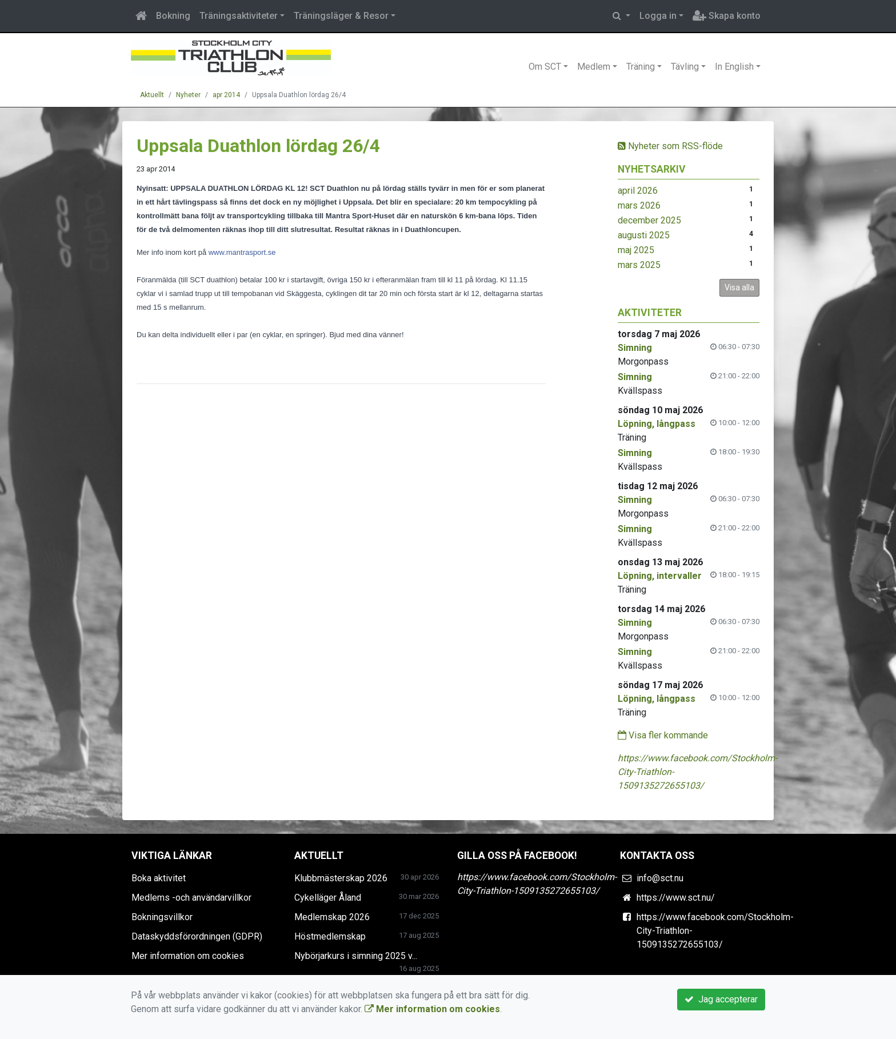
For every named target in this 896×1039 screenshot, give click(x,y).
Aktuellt (152, 95)
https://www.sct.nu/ (676, 897)
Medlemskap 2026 (332, 917)
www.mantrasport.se (242, 252)
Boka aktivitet (158, 878)
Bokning (173, 15)
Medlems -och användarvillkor (191, 897)
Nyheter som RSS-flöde (670, 146)
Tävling (685, 66)
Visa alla (739, 287)
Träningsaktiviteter (238, 15)
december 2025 (649, 220)
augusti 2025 (644, 235)
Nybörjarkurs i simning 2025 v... (355, 955)
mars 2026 (639, 205)
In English (734, 66)
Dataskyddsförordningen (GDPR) (196, 936)
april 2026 (638, 190)
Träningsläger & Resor (341, 15)
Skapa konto (727, 15)
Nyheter (188, 95)
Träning (640, 66)
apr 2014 (226, 95)
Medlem (593, 66)
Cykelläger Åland (327, 897)
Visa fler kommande (663, 735)
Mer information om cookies (187, 955)
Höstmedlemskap (330, 936)
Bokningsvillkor (162, 917)
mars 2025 (639, 264)
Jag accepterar (721, 999)
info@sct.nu (660, 878)
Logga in (658, 15)
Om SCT (545, 66)
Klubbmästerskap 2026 (340, 878)
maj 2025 (636, 250)
